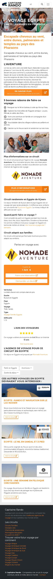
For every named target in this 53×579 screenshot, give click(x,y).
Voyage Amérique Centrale (15, 546)
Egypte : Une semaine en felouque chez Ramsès (24, 481)
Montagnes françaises (13, 533)
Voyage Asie (10, 553)
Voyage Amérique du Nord (15, 548)
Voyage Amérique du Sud (15, 551)
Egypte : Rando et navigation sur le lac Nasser (25, 401)
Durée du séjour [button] (10, 373)
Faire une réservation (26, 275)
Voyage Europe (11, 558)
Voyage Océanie (11, 562)
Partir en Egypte (10, 368)
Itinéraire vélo (10, 528)
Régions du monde (12, 565)
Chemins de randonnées (14, 530)
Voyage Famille (13, 315)
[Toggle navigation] (48, 4)
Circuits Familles (11, 526)
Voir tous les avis (26, 344)
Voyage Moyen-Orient (13, 560)
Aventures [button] (26, 368)
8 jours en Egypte (25, 207)
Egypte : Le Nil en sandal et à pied (24, 442)
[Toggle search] (42, 4)
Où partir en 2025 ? (12, 535)
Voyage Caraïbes (11, 555)
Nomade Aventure (40, 355)
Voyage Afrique (11, 544)
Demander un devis (26, 281)
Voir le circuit (11, 417)
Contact (42, 575)
